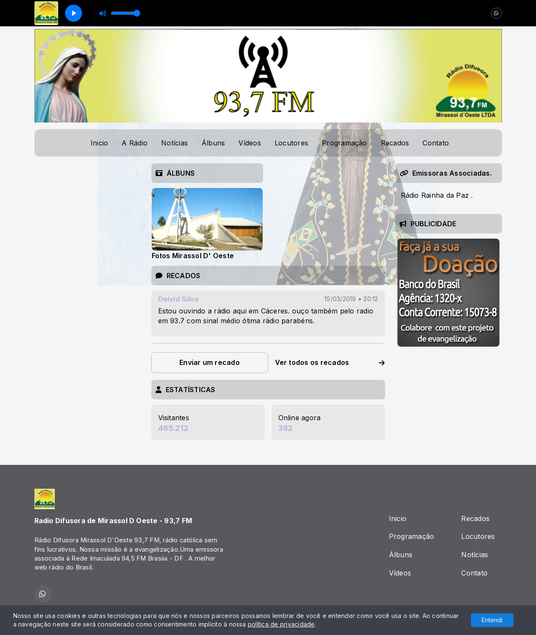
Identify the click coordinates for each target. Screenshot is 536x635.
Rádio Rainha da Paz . (437, 195)
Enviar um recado (209, 362)
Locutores (291, 143)
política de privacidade (281, 624)
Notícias (174, 143)
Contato (436, 143)
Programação (344, 143)
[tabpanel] (207, 223)
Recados (395, 143)
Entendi (492, 620)
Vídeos (249, 143)
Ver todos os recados (330, 362)
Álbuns (213, 143)
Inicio (99, 143)
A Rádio (134, 143)
